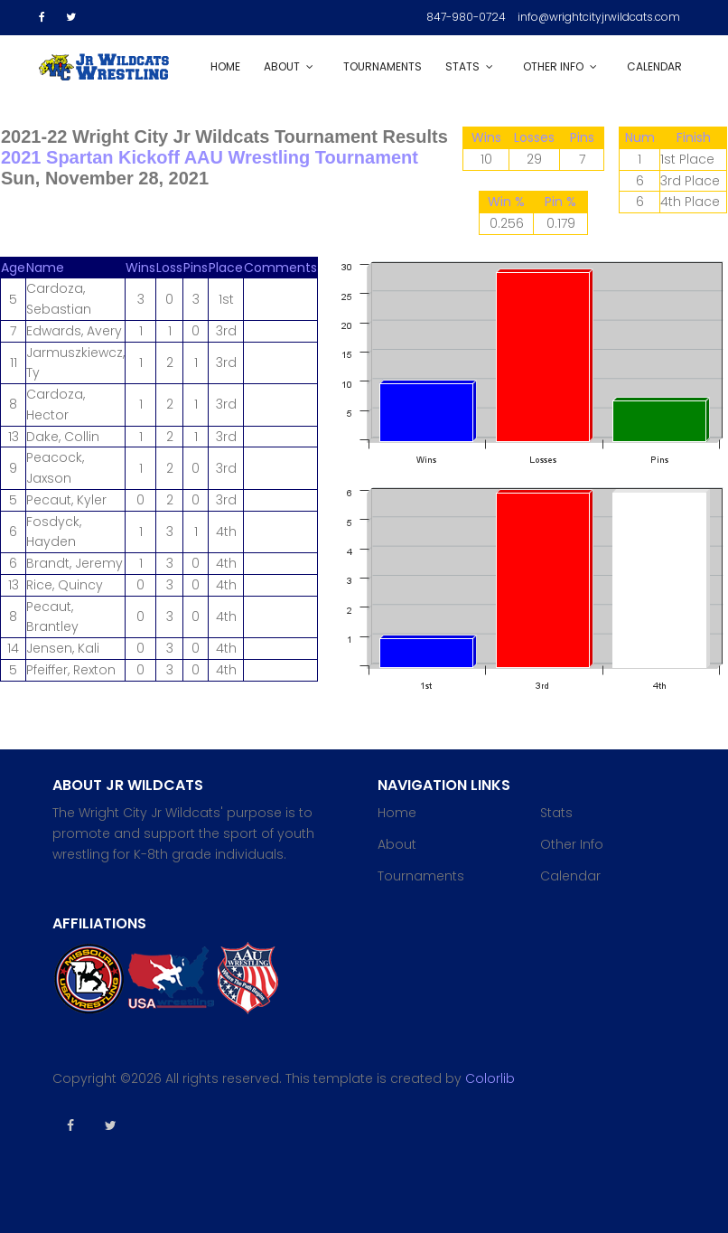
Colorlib (490, 1078)
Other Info (553, 66)
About (282, 66)
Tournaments (382, 66)
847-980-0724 (466, 16)
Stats (462, 66)
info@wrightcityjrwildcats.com (599, 16)
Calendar (654, 66)
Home (225, 66)
